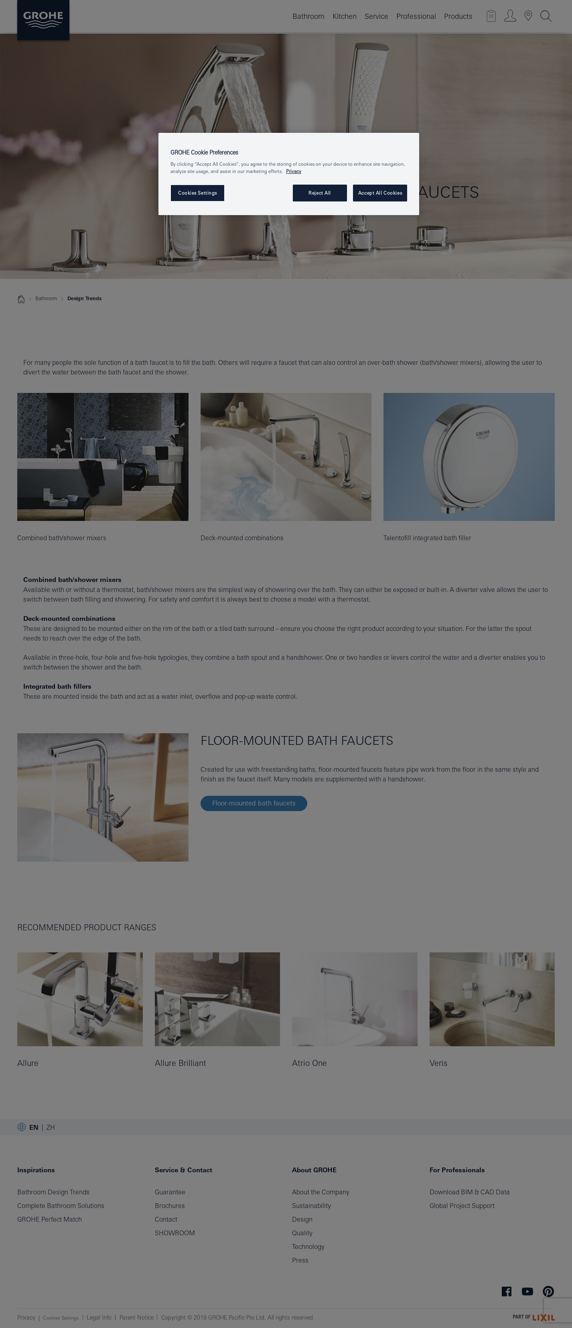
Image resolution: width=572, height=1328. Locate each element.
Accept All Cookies (380, 192)
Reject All (319, 192)
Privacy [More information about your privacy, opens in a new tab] (293, 171)
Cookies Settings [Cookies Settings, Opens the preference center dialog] (197, 192)
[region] (288, 174)
